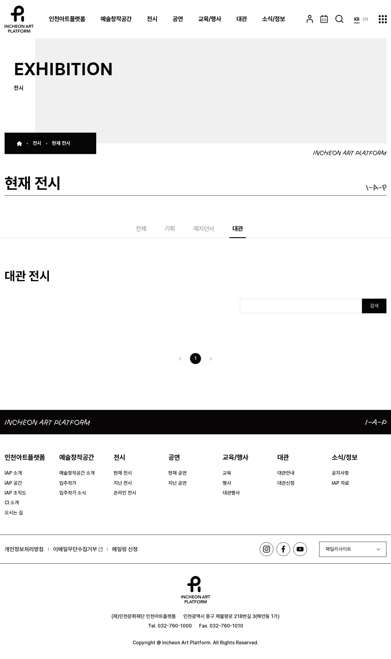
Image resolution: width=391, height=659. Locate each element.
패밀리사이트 (338, 549)
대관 (241, 19)
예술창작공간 (116, 19)
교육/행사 (209, 19)
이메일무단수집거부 (78, 549)
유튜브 (300, 549)
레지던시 (203, 229)
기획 (170, 229)
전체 (141, 229)
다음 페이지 (210, 358)
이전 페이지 (180, 358)
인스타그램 (266, 549)
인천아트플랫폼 (67, 19)
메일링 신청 (125, 549)
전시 (152, 19)
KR (357, 19)
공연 (178, 19)
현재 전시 (61, 143)
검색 (374, 306)
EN (365, 19)
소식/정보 (273, 19)
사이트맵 (382, 19)
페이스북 (283, 549)
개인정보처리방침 (24, 549)
